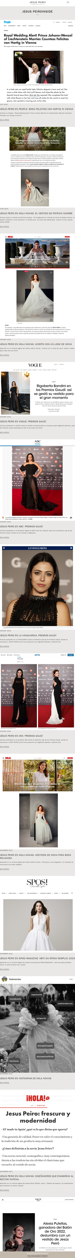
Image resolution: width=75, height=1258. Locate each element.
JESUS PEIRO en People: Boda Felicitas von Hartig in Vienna (36, 109)
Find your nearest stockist (38, 1256)
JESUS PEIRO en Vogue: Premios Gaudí (23, 421)
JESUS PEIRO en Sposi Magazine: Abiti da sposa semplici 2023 (37, 958)
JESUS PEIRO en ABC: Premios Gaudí (21, 526)
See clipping (4, 120)
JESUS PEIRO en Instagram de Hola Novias (25, 1078)
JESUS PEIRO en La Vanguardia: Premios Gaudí (28, 635)
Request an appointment (37, 1253)
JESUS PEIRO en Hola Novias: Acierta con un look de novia (36, 344)
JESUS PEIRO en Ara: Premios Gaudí (21, 735)
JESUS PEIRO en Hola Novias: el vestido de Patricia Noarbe (36, 213)
